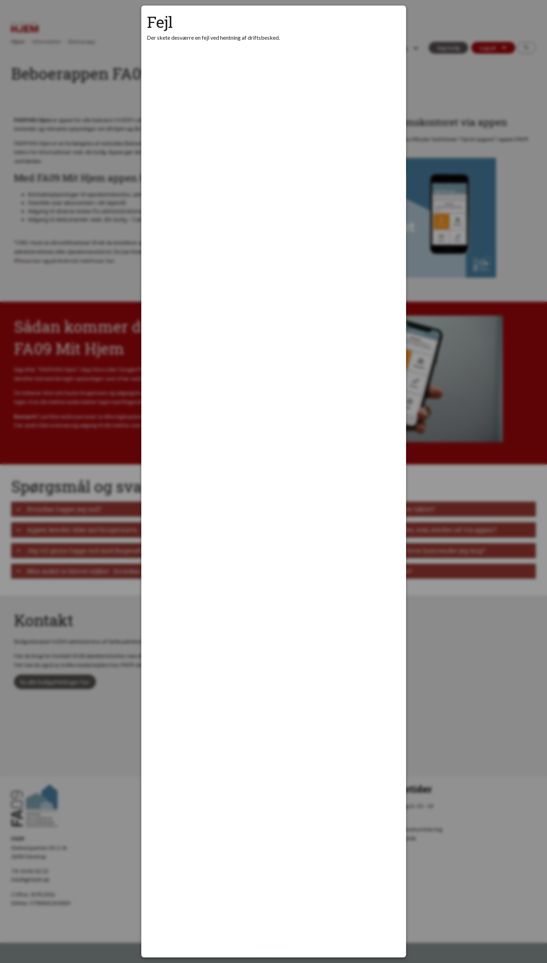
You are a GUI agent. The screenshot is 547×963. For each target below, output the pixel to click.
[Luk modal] (392, 19)
